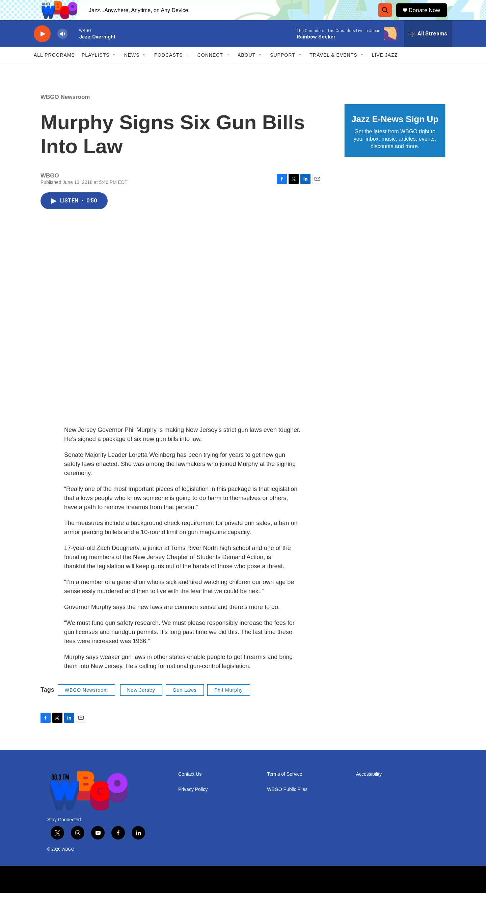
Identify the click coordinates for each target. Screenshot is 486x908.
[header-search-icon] (386, 18)
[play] (42, 49)
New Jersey (141, 705)
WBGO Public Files (287, 804)
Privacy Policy (193, 804)
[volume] (62, 49)
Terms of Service (284, 789)
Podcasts (168, 70)
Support (282, 70)
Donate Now (428, 17)
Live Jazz (385, 70)
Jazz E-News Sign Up (394, 134)
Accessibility (369, 789)
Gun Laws (185, 705)
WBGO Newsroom (65, 112)
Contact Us (189, 789)
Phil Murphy (228, 705)
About (246, 70)
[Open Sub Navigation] (114, 70)
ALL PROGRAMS (54, 70)
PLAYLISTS (96, 70)
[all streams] (428, 48)
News (132, 70)
